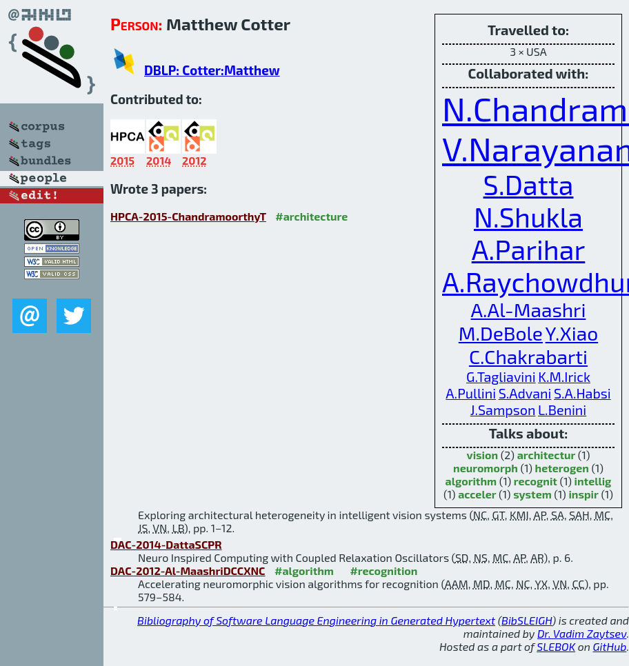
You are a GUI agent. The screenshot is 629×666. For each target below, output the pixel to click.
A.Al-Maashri (528, 309)
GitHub (610, 646)
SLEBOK (556, 646)
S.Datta (528, 184)
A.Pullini (471, 393)
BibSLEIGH (526, 620)
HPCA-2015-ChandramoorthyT (188, 216)
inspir (583, 494)
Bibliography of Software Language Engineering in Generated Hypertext (316, 620)
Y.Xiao (572, 333)
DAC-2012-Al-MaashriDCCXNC (188, 570)
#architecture (311, 216)
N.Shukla (528, 217)
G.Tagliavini (501, 376)
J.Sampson (503, 409)
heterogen (562, 467)
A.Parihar (529, 249)
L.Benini (562, 409)
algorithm (471, 480)
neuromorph (485, 467)
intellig (593, 480)
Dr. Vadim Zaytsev (581, 633)
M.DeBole (501, 333)
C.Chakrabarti (528, 356)
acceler (477, 494)
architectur (546, 454)
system (532, 494)
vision (482, 454)
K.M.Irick (564, 376)
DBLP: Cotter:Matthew (212, 70)
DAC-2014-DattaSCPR (166, 544)
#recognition (383, 570)
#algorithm (304, 570)
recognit (535, 480)
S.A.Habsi (582, 393)
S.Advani (525, 393)
